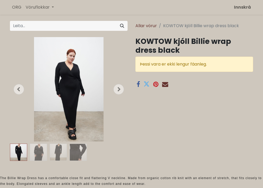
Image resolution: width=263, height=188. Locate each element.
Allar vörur (146, 26)
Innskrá (242, 7)
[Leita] (122, 26)
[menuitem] (17, 7)
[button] (19, 89)
